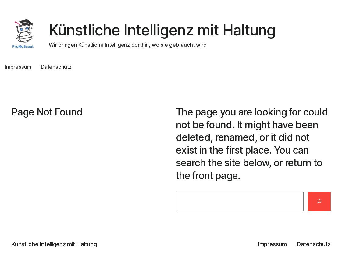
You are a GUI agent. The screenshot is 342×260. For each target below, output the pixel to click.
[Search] (319, 201)
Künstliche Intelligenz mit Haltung (162, 30)
